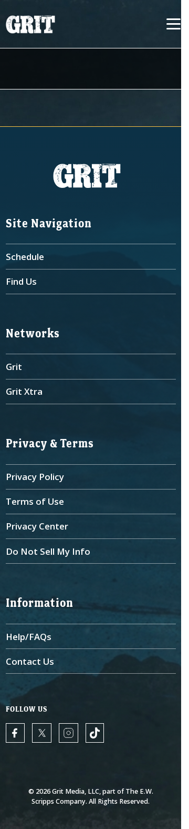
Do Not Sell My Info (48, 551)
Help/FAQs (28, 637)
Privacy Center (37, 526)
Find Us (21, 281)
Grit (14, 367)
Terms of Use (35, 501)
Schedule (25, 257)
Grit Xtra (24, 391)
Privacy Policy (35, 477)
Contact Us (30, 661)
